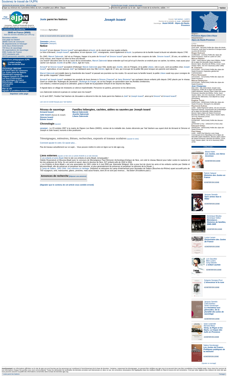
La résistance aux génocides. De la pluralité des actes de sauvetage (214, 311)
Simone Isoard (67, 50)
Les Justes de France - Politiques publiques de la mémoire (214, 349)
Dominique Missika (214, 216)
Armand (43, 50)
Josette (60, 63)
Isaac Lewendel (210, 324)
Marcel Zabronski (55, 56)
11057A (187, 19)
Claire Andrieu (209, 304)
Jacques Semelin (211, 195)
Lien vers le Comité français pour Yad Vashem (56, 102)
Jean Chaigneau (198, 86)
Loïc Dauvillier (211, 259)
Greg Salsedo (211, 263)
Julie (95, 52)
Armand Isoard (169, 96)
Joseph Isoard (62, 52)
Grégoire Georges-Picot (213, 280)
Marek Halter (210, 152)
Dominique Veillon (214, 218)
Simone (156, 96)
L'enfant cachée (213, 265)
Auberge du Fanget (88, 81)
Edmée (101, 69)
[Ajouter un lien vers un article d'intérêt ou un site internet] (77, 156)
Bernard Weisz (209, 326)
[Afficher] (52, 41)
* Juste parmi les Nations (10, 374)
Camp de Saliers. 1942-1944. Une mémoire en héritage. (65, 168)
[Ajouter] (58, 124)
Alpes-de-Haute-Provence (203, 40)
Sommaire (44, 41)
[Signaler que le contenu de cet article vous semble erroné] (67, 185)
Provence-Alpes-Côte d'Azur (204, 36)
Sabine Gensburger (211, 345)
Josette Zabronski (80, 114)
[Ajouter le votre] (133, 139)
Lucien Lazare (210, 237)
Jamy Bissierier (124, 79)
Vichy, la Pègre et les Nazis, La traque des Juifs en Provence (213, 330)
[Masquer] (52, 43)
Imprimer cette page (19, 94)
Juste (43, 19)
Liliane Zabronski (80, 116)
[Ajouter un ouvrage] (209, 363)
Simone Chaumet (106, 79)
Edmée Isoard (46, 119)
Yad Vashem (178, 19)
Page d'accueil (5, 18)
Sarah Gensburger (211, 306)
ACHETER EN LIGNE (212, 161)
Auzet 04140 (168, 23)
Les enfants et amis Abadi (52, 158)
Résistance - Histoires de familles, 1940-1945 (216, 222)
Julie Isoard (45, 115)
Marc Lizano (210, 261)
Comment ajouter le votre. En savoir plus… (58, 143)
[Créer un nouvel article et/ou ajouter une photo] (56, 36)
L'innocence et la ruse (214, 282)
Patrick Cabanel (210, 173)
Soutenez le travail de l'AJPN (20, 1)
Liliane (74, 63)
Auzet (92, 50)
